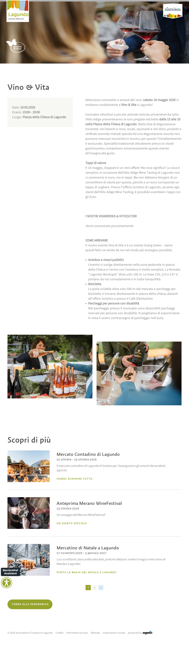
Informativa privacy (77, 633)
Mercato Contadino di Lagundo (88, 454)
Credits (59, 633)
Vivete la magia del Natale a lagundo (86, 572)
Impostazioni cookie (114, 633)
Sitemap (95, 633)
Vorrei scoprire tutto (74, 479)
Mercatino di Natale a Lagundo (88, 548)
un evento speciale (72, 523)
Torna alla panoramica (30, 604)
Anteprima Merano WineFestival (89, 503)
